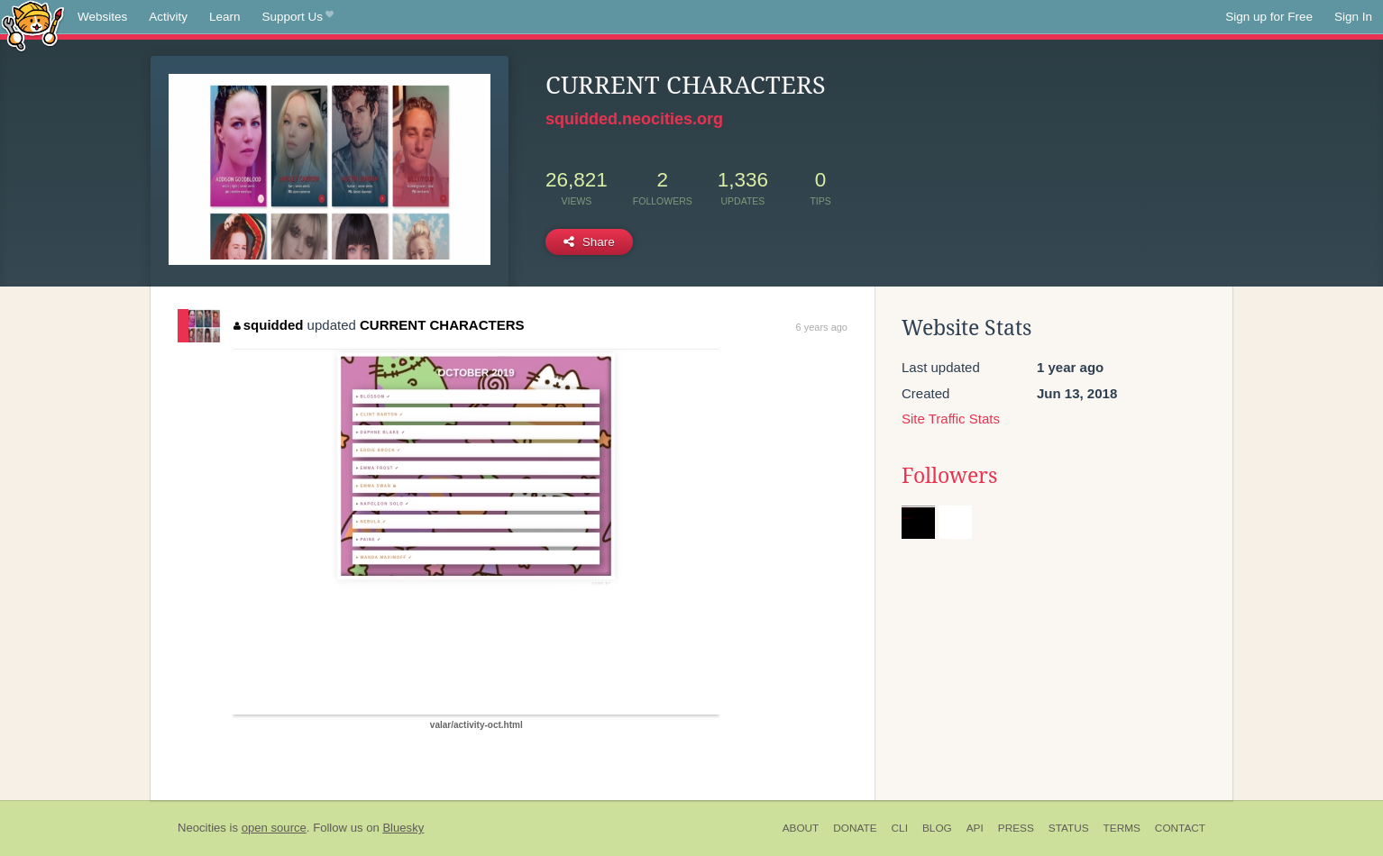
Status (1069, 828)
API (975, 828)
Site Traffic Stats (951, 418)
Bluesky (403, 827)
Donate (854, 828)
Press (1016, 828)
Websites (102, 16)
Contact (1180, 828)
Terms (1122, 828)
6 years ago (821, 327)
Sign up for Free (1269, 16)
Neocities (202, 827)
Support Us (298, 17)
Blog (937, 828)
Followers (949, 475)
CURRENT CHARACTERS (442, 324)
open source (274, 827)
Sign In (1353, 16)
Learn (225, 16)
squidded (268, 324)
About (801, 828)
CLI (900, 828)
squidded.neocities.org (634, 119)
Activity (168, 16)
